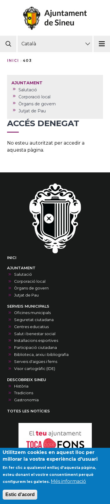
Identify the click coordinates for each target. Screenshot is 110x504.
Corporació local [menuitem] (34, 97)
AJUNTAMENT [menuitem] (27, 82)
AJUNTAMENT (21, 268)
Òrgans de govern (31, 288)
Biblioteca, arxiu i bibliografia (41, 354)
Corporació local (29, 281)
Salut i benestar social (34, 334)
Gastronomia (26, 400)
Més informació (68, 486)
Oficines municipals (32, 313)
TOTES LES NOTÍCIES (28, 411)
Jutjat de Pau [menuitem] (32, 111)
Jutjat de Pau (26, 295)
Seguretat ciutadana (34, 320)
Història (21, 386)
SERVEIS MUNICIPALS (28, 306)
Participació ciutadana (35, 347)
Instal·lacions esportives (36, 340)
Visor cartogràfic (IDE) (34, 368)
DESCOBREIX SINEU (26, 380)
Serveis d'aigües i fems (35, 361)
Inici (13, 60)
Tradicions (23, 393)
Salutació (23, 274)
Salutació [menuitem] (27, 89)
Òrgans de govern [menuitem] (37, 104)
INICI (11, 258)
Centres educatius (31, 327)
